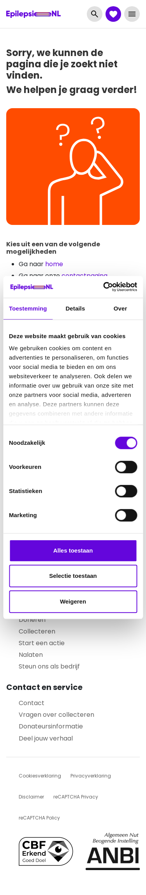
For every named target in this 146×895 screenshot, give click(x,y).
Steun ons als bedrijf (49, 666)
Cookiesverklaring (40, 775)
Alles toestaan (73, 550)
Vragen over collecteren (56, 714)
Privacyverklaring (90, 775)
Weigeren (73, 601)
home (54, 264)
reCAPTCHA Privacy (75, 796)
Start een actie (42, 643)
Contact (31, 702)
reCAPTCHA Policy (39, 817)
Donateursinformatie (51, 726)
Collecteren (37, 631)
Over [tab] (120, 308)
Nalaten (31, 654)
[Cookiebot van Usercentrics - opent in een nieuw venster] (104, 287)
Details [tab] (75, 308)
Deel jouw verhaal (46, 738)
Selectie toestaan (73, 575)
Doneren (32, 619)
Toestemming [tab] (28, 308)
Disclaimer (31, 796)
